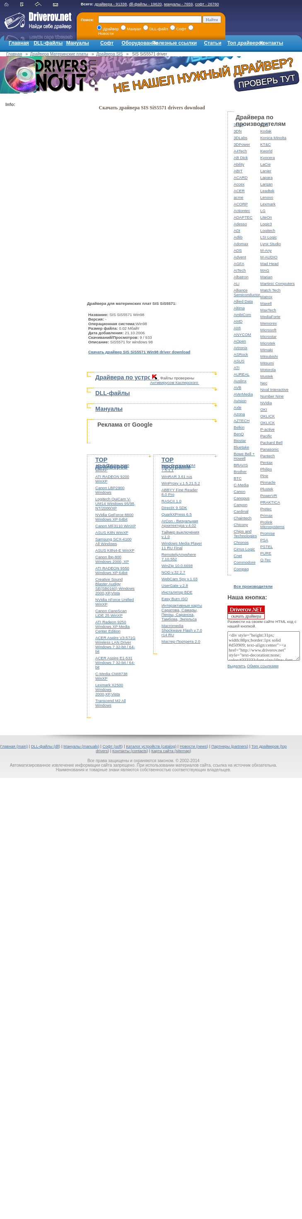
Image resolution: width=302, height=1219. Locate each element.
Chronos (241, 542)
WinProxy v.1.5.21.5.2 (181, 483)
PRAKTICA (270, 502)
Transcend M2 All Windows (110, 702)
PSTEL (266, 546)
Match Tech (270, 290)
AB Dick (241, 157)
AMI (237, 328)
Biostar (240, 440)
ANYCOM (242, 334)
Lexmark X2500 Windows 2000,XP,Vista (109, 689)
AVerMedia (243, 394)
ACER (239, 190)
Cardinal (241, 511)
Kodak (265, 131)
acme (238, 197)
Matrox (266, 296)
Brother (240, 471)
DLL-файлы (48, 43)
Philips (266, 469)
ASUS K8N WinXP (111, 532)
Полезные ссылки (174, 43)
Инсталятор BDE (177, 592)
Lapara (266, 177)
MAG (264, 270)
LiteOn (266, 217)
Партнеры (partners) (229, 746)
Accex (239, 184)
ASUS (239, 361)
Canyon (240, 504)
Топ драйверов (245, 43)
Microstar (268, 336)
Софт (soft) (112, 746)
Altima (239, 308)
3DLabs (240, 137)
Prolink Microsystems (272, 524)
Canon (239, 491)
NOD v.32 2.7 (173, 572)
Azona (239, 414)
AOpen (240, 341)
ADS (238, 250)
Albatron (241, 277)
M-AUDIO (269, 257)
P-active (267, 429)
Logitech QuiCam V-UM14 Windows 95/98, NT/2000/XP (115, 503)
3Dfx (238, 131)
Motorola (267, 369)
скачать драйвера (246, 612)
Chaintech (242, 518)
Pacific (266, 436)
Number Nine (272, 396)
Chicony (241, 524)
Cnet (238, 555)
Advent (240, 257)
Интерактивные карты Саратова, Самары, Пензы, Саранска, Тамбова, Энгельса (182, 612)
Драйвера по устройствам (133, 377)
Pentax (266, 462)
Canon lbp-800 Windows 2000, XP (112, 559)
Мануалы (77, 43)
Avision (240, 400)
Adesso (240, 224)
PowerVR (268, 495)
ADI (237, 230)
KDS (264, 124)
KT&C (265, 144)
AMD (238, 321)
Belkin (239, 427)
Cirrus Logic (244, 549)
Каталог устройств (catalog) (151, 746)
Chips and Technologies (245, 533)
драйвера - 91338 (110, 4)
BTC (238, 478)
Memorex (268, 323)
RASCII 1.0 (171, 501)
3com (238, 124)
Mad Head (269, 263)
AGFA (239, 263)
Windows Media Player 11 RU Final (182, 545)
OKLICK (267, 416)
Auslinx (240, 381)
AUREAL (241, 374)
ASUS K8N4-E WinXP (114, 550)
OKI (263, 409)
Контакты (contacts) (130, 750)
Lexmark (267, 204)
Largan (266, 184)
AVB (237, 387)
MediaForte (270, 316)
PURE (265, 553)
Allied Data (243, 301)
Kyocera (267, 157)
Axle (238, 407)
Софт (107, 43)
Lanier (265, 171)
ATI (236, 367)
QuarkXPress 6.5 (177, 514)
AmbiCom (242, 314)
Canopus (241, 498)
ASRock (241, 354)
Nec (263, 383)
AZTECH (241, 420)
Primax (266, 515)
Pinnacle (267, 482)
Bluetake (241, 447)
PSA (264, 540)
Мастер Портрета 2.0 (181, 641)
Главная (19, 43)
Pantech (267, 456)
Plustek (266, 489)
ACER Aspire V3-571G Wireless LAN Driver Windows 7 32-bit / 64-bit (115, 644)
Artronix (240, 347)
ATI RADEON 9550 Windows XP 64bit (112, 570)
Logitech (267, 230)
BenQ (239, 434)
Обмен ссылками (262, 666)
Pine (264, 475)
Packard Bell (271, 442)
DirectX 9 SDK (174, 507)
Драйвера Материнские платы (59, 54)
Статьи (212, 43)
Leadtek (267, 190)
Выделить (236, 666)
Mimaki (266, 350)
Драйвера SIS (109, 54)
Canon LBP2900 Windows (109, 490)
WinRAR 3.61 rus (177, 476)
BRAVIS (241, 465)
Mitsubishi (269, 356)
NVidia (266, 403)
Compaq (241, 569)
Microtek (267, 343)
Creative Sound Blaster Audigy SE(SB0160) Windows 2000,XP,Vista (115, 586)
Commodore (245, 562)
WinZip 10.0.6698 (177, 565)
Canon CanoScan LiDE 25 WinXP (111, 613)
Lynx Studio (270, 243)
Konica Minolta (273, 137)
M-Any (266, 250)
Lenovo (266, 197)
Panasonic (269, 449)
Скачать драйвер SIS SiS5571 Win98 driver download (139, 352)
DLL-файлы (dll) (45, 746)
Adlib (238, 237)
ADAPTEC (243, 217)
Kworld (266, 151)
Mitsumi (267, 363)
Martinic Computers (277, 283)
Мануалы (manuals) (81, 746)
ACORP (241, 204)
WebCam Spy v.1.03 (180, 579)
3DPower (242, 144)
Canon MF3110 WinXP (115, 526)
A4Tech (240, 151)
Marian (266, 277)
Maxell (266, 303)
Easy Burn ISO (175, 598)
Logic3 (266, 224)
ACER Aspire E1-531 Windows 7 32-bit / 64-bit (115, 662)
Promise (267, 533)
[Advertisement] (38, 234)
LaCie (265, 164)
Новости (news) (194, 746)
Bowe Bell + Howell (244, 456)
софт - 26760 (207, 4)
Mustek (266, 376)
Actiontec (242, 210)
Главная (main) (13, 746)
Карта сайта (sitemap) (171, 750)
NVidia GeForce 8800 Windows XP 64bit (114, 516)
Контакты (271, 43)
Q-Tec (265, 560)
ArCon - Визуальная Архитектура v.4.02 (180, 523)
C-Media (241, 485)
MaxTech (268, 310)
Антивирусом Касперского (174, 382)
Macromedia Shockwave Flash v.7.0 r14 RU (182, 630)
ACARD (241, 177)
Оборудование (140, 43)
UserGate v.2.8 (175, 585)
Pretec (266, 509)
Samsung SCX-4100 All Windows (113, 541)
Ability (239, 164)
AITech (240, 270)
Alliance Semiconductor (247, 292)
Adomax (241, 243)
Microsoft (268, 330)
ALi (236, 283)
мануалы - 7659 (178, 4)
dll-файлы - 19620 (145, 4)
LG (263, 210)
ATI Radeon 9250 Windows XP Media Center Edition (112, 626)
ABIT (238, 171)
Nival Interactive (274, 389)
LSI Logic (268, 237)
